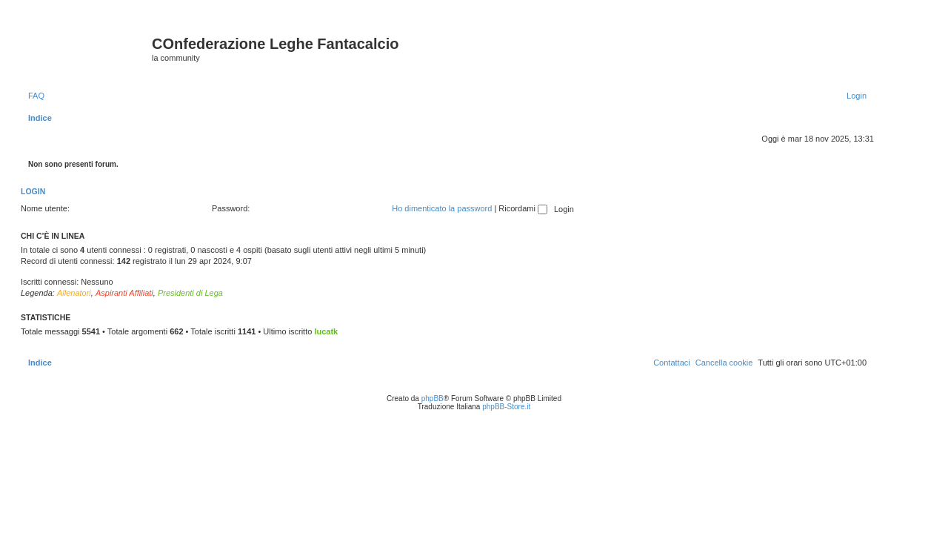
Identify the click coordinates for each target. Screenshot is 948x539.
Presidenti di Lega (190, 292)
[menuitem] (36, 96)
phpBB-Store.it (506, 407)
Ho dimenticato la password (442, 208)
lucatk (326, 331)
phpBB (432, 398)
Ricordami (522, 208)
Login (33, 191)
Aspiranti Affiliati (124, 292)
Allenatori (74, 292)
